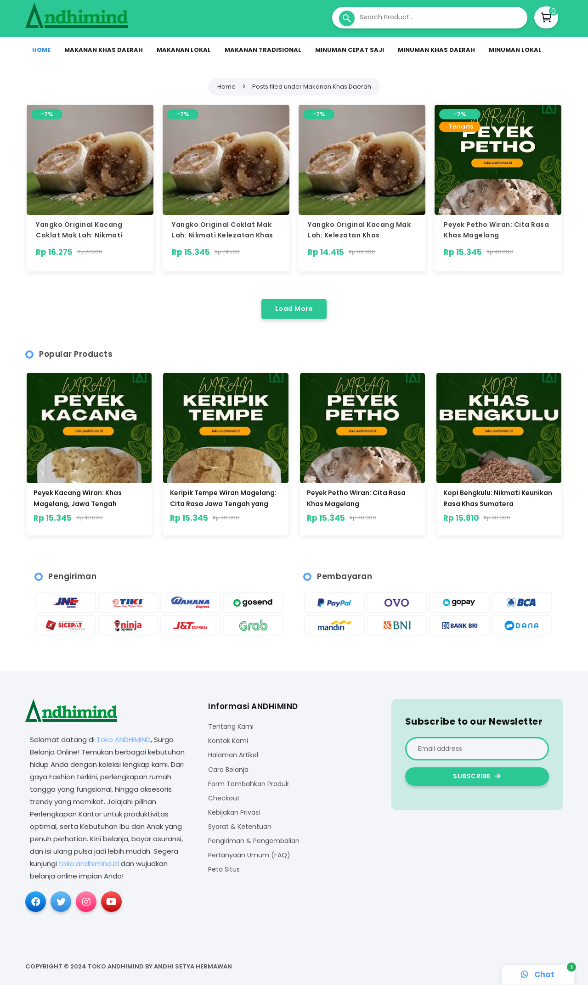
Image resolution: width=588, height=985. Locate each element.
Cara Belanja (228, 769)
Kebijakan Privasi (234, 812)
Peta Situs (224, 869)
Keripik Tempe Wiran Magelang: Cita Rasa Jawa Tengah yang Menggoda (223, 498)
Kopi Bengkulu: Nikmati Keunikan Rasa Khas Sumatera (497, 498)
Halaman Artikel (233, 755)
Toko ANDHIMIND (123, 739)
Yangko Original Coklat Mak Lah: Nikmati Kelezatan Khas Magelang (222, 235)
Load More (294, 308)
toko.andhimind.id (89, 863)
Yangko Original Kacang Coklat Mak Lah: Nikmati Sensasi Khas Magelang (79, 235)
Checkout (224, 798)
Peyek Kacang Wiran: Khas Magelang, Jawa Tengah (78, 498)
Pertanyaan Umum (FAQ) (249, 855)
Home (226, 86)
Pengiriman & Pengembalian (254, 841)
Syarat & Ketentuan (239, 826)
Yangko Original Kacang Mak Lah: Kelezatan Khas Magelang (359, 235)
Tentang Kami (231, 726)
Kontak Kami (228, 741)
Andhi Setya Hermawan (193, 966)
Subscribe (477, 776)
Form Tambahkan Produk (248, 784)
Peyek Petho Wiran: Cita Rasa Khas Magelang (356, 498)
